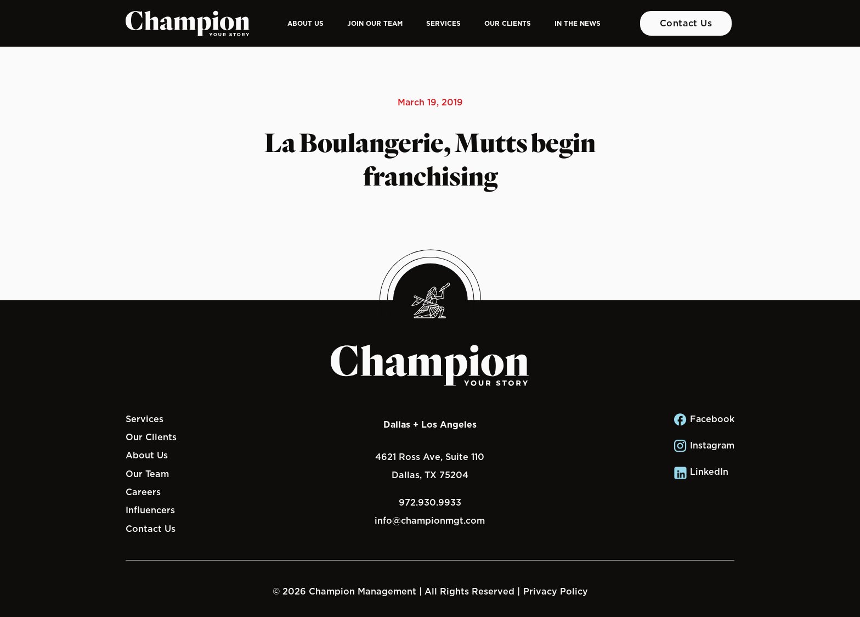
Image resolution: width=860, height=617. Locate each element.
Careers (143, 491)
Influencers (150, 509)
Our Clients (507, 23)
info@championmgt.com (430, 520)
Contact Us (686, 23)
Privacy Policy (555, 591)
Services (443, 23)
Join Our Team (375, 23)
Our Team (147, 473)
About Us (305, 23)
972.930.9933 (430, 502)
